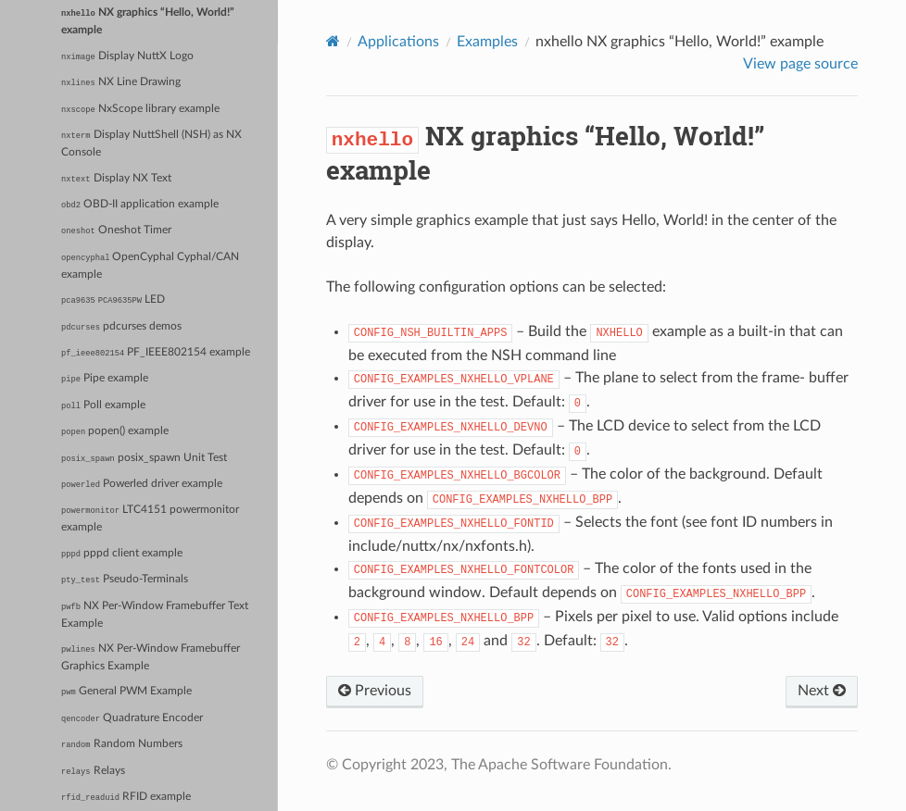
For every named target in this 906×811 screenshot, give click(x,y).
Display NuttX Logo (127, 56)
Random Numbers (121, 744)
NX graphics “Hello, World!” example (147, 21)
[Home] (333, 41)
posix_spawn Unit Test (144, 458)
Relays (92, 771)
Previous (374, 690)
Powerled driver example (141, 484)
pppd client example (121, 553)
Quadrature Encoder (132, 718)
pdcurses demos (121, 326)
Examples (487, 41)
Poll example (103, 405)
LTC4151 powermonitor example (150, 518)
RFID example (126, 797)
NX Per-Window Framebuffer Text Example (154, 615)
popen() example (115, 431)
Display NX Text (115, 178)
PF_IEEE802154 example (155, 352)
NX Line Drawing (121, 82)
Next (822, 690)
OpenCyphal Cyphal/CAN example (150, 266)
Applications (398, 41)
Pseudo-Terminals (124, 579)
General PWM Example (126, 691)
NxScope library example (140, 109)
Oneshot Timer (116, 230)
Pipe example (104, 378)
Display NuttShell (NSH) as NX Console (151, 143)
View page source (800, 63)
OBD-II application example (140, 204)
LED (113, 300)
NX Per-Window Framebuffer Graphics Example (150, 657)
